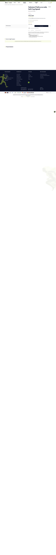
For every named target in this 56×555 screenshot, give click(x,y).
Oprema (11, 4)
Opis (28, 30)
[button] (39, 21)
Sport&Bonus (13, 0)
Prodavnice (10, 0)
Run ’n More (6, 4)
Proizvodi (8, 4)
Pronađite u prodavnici (38, 30)
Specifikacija (32, 30)
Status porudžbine (6, 0)
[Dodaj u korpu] (41, 26)
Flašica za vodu (13, 4)
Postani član (50, 0)
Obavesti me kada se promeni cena (33, 20)
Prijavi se (47, 0)
